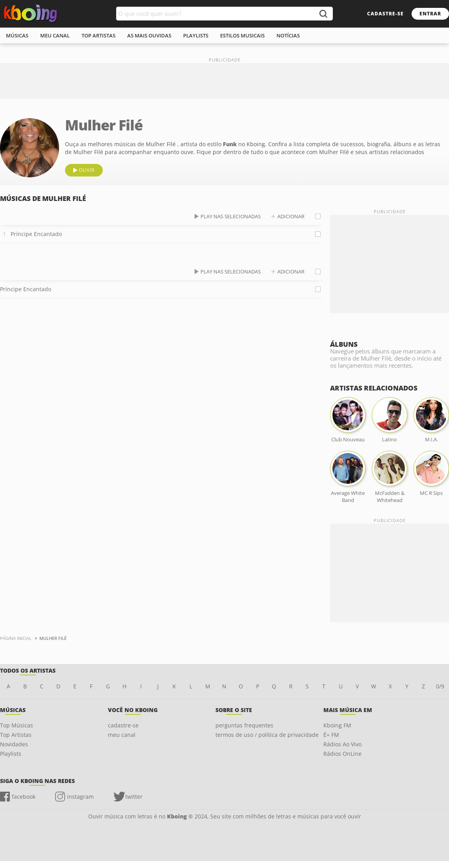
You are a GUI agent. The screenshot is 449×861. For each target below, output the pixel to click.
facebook (23, 796)
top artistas (98, 35)
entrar (430, 13)
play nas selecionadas (230, 216)
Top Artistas (16, 734)
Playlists (10, 753)
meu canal (55, 35)
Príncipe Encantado (36, 234)
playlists (195, 35)
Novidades (14, 744)
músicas (17, 35)
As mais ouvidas (149, 35)
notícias (288, 35)
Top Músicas (16, 725)
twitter (134, 796)
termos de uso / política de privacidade (267, 734)
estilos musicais (242, 35)
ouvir (87, 170)
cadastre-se (385, 13)
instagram (80, 796)
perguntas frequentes (244, 725)
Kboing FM (337, 725)
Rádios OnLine (342, 753)
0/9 (440, 686)
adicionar (290, 216)
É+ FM (331, 734)
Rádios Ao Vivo (342, 744)
